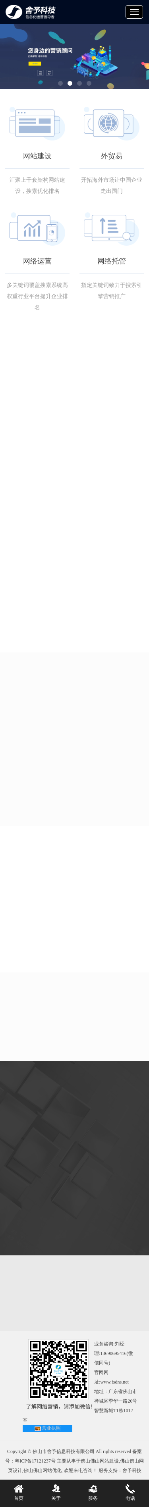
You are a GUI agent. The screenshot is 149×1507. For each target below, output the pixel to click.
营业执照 (51, 1428)
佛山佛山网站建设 (100, 1461)
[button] (60, 83)
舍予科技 (131, 1470)
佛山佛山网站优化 (42, 1470)
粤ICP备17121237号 (35, 1461)
